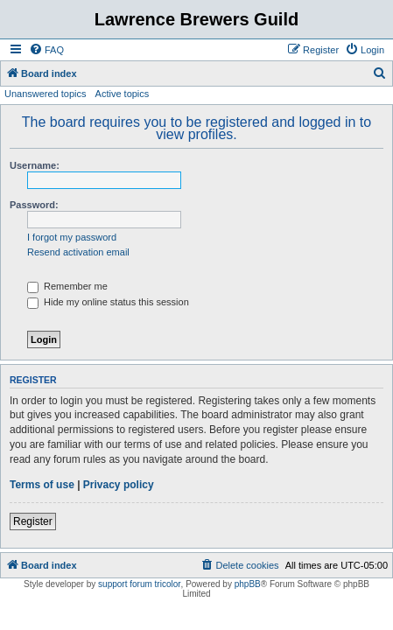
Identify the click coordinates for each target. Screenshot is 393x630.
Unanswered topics (45, 93)
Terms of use (42, 485)
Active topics (122, 93)
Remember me (67, 286)
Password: (34, 205)
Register (33, 521)
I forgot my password (71, 237)
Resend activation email (78, 252)
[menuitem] (46, 49)
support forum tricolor (139, 584)
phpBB (248, 584)
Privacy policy (118, 485)
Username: (35, 165)
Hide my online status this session (108, 302)
